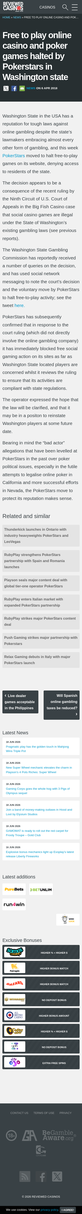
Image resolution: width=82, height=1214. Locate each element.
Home (6, 17)
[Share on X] (6, 88)
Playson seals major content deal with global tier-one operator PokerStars (35, 583)
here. (20, 305)
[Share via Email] (22, 88)
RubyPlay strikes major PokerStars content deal (40, 621)
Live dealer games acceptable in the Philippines (20, 702)
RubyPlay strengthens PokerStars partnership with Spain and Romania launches (34, 561)
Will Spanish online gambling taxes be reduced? (62, 702)
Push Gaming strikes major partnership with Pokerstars (40, 641)
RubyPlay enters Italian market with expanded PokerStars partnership (33, 602)
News (17, 17)
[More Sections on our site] (75, 7)
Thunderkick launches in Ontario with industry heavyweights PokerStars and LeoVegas (36, 536)
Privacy (66, 1113)
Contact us (19, 1113)
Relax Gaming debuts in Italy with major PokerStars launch (37, 660)
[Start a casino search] (65, 7)
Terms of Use (43, 1113)
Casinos (47, 7)
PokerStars (13, 155)
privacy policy (49, 1209)
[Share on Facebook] (14, 88)
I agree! (68, 1210)
